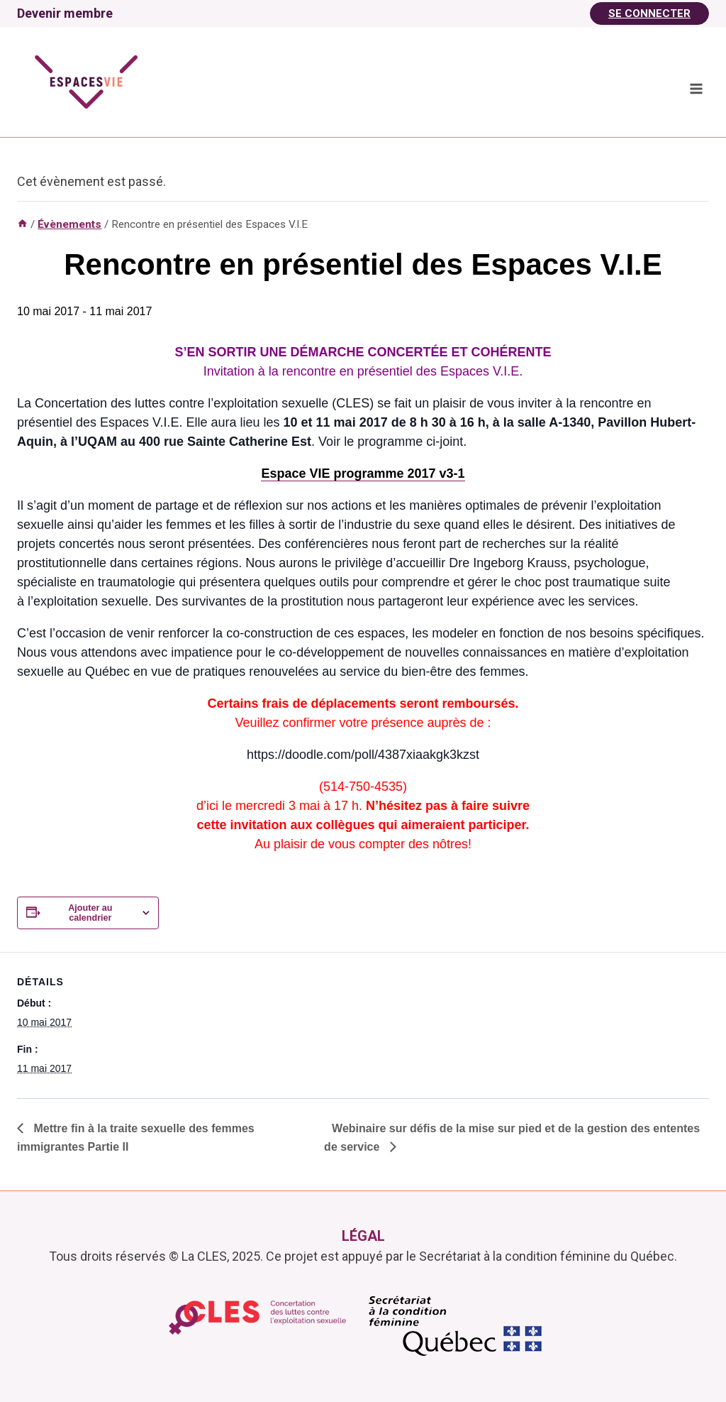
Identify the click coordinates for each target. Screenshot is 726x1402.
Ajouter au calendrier (90, 913)
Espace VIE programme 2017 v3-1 (362, 473)
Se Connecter (649, 13)
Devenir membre (65, 13)
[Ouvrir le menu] (696, 88)
